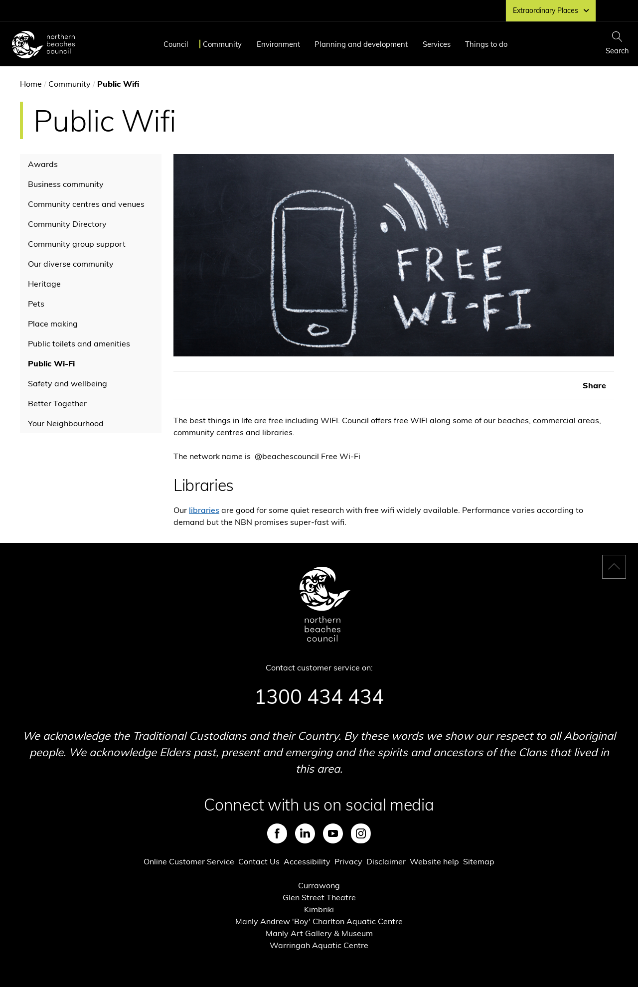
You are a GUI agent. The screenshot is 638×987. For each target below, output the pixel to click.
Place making (53, 324)
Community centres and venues (86, 204)
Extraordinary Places (551, 10)
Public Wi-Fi (51, 363)
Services (437, 44)
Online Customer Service (189, 861)
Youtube (333, 833)
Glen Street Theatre (319, 897)
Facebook (277, 833)
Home (31, 84)
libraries (204, 510)
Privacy (348, 861)
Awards (43, 164)
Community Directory (67, 224)
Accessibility (307, 861)
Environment (278, 44)
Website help (434, 861)
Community (222, 44)
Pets (36, 304)
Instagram (361, 833)
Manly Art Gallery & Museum (319, 933)
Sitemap (478, 861)
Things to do (486, 44)
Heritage (44, 284)
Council (175, 44)
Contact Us (259, 861)
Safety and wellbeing (67, 383)
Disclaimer (386, 861)
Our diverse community (71, 264)
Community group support (77, 244)
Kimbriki (319, 909)
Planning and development (361, 44)
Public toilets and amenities (79, 343)
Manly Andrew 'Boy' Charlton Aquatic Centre (319, 921)
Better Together (57, 403)
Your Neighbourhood (66, 423)
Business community (66, 184)
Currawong (319, 885)
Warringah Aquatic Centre (319, 945)
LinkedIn (305, 833)
